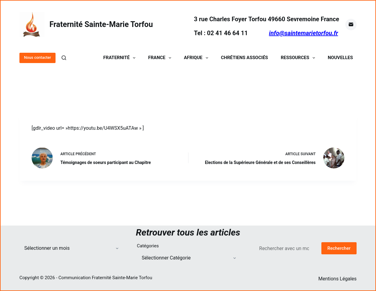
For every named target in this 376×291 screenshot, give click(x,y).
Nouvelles (340, 57)
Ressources (299, 57)
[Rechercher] (64, 57)
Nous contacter (37, 57)
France (161, 57)
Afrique (197, 57)
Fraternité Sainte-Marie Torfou (101, 24)
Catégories (148, 246)
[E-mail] (351, 24)
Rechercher (339, 248)
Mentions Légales (337, 279)
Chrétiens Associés (244, 57)
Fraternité (120, 57)
